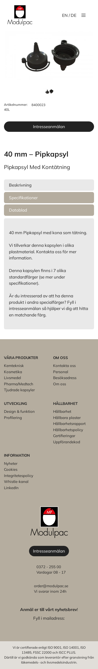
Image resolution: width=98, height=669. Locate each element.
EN (65, 15)
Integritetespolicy (18, 475)
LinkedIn (11, 487)
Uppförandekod (66, 442)
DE (73, 15)
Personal (60, 371)
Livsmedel (12, 377)
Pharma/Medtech (18, 384)
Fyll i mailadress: (49, 618)
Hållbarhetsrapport (69, 423)
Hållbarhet (62, 411)
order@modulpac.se (51, 586)
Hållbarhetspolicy (68, 429)
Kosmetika (13, 371)
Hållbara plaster (67, 417)
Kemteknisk (14, 365)
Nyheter (10, 463)
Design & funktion (19, 411)
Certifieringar (64, 435)
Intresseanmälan (49, 126)
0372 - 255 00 (48, 566)
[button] (49, 185)
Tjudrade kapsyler (19, 390)
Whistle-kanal (16, 481)
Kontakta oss (64, 365)
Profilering (13, 417)
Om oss (59, 384)
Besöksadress (64, 377)
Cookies (10, 469)
